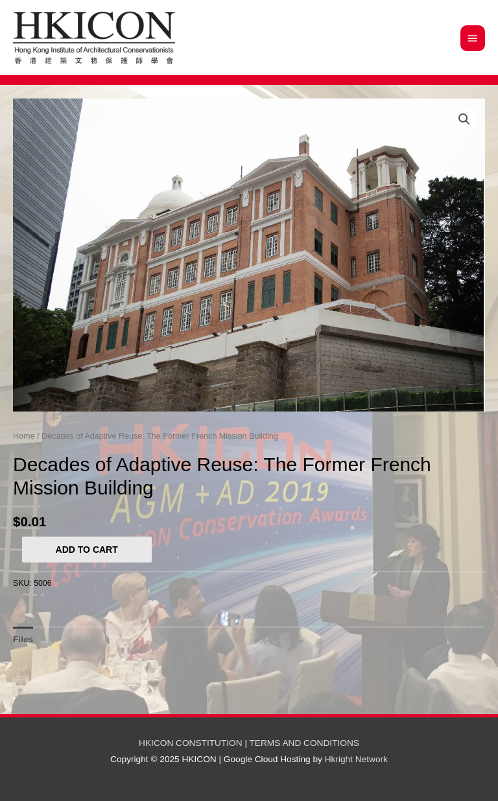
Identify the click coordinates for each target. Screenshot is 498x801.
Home (24, 436)
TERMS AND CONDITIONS (304, 743)
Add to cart (87, 549)
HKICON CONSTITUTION (191, 743)
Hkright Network (356, 759)
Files (23, 639)
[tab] (23, 639)
